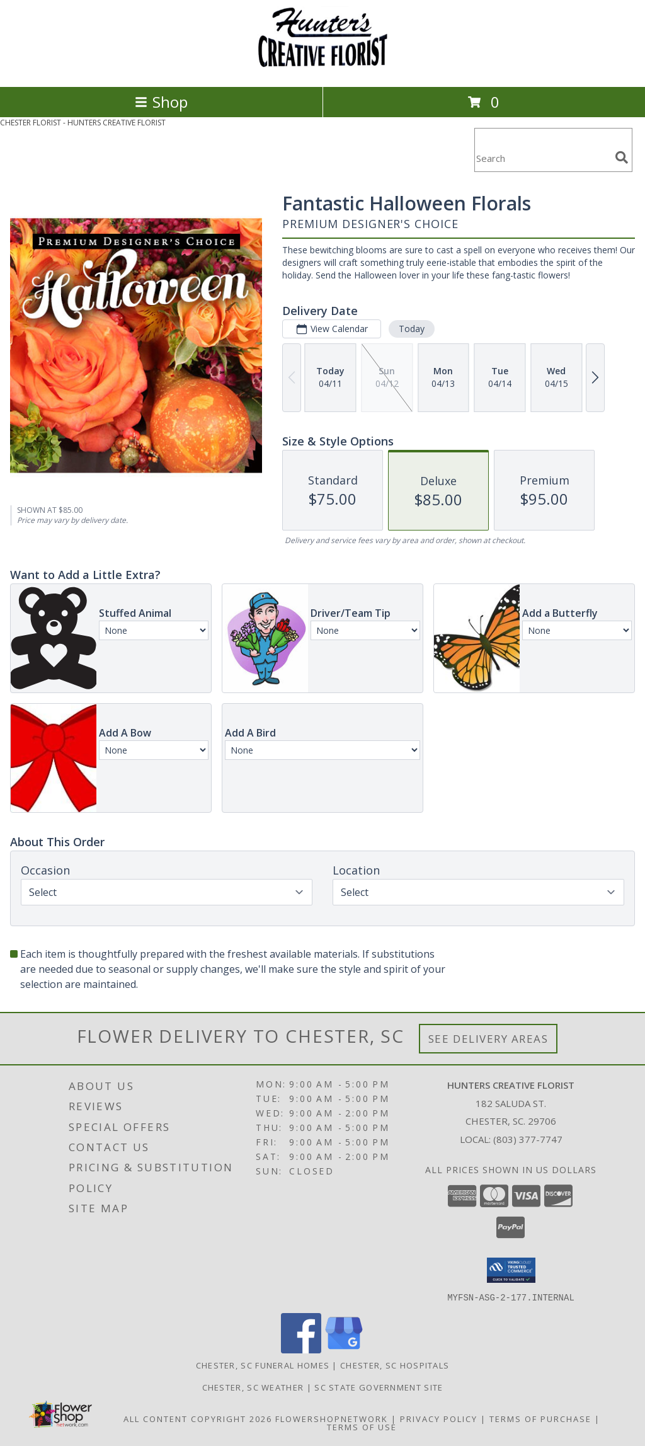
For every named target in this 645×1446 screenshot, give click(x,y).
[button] (511, 1270)
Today (412, 329)
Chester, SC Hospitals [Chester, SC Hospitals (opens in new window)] (394, 1364)
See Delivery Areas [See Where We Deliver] (488, 1038)
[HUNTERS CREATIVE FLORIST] (322, 68)
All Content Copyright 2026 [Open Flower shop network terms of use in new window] (197, 1418)
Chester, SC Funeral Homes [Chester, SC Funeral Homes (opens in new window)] (263, 1364)
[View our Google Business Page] (344, 1349)
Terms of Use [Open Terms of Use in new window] (362, 1426)
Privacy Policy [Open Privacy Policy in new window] (438, 1418)
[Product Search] (542, 157)
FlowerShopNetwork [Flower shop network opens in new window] (331, 1418)
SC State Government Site (378, 1386)
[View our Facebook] (301, 1349)
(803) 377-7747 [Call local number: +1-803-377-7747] (527, 1139)
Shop (161, 101)
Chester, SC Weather (253, 1386)
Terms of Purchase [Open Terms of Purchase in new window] (540, 1418)
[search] (622, 157)
